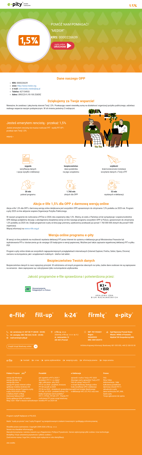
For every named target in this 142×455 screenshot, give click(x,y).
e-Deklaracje (76, 373)
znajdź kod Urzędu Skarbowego (83, 389)
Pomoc (106, 373)
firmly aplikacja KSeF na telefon (19, 398)
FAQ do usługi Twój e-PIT (80, 382)
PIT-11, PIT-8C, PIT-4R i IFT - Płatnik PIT (54, 396)
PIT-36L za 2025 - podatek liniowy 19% (53, 391)
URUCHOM (60, 45)
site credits (11, 443)
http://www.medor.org (26, 86)
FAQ (104, 378)
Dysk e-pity (107, 394)
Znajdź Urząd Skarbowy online (19, 346)
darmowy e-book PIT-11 (112, 387)
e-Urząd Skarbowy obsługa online (84, 385)
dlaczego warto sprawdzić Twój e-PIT (85, 380)
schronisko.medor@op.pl (29, 89)
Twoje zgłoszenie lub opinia (114, 396)
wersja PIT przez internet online (19, 385)
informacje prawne (90, 360)
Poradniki (42, 373)
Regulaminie (46, 432)
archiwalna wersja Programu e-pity (20, 389)
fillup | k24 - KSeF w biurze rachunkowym (22, 401)
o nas (37, 360)
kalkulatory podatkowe (112, 385)
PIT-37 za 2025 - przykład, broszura (52, 385)
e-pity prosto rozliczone (19, 4)
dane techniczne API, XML (113, 391)
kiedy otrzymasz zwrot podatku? (51, 394)
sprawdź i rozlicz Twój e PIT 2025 (84, 378)
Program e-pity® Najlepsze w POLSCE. (21, 416)
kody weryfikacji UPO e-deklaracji (84, 387)
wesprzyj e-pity (72, 360)
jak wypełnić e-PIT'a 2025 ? (49, 378)
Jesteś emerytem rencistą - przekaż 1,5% (36, 123)
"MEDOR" (57, 31)
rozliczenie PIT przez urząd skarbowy (53, 398)
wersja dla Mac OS (14, 380)
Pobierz (16, 372)
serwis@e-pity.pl (20, 338)
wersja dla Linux (13, 382)
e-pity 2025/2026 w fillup (16, 391)
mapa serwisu (108, 360)
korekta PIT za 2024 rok (48, 401)
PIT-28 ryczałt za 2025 (47, 387)
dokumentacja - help (111, 382)
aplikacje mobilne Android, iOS (18, 387)
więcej (9, 136)
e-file (9, 360)
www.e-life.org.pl (32, 228)
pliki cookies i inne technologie (97, 432)
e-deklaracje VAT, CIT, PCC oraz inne (85, 391)
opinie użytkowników (52, 360)
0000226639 (64, 37)
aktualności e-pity (110, 389)
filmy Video (107, 380)
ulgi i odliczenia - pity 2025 (49, 382)
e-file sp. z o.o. (51, 427)
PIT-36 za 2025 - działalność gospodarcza (55, 389)
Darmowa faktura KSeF (15, 396)
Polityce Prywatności (60, 432)
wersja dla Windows (14, 378)
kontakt (26, 360)
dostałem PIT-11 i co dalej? (49, 380)
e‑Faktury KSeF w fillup (15, 394)
